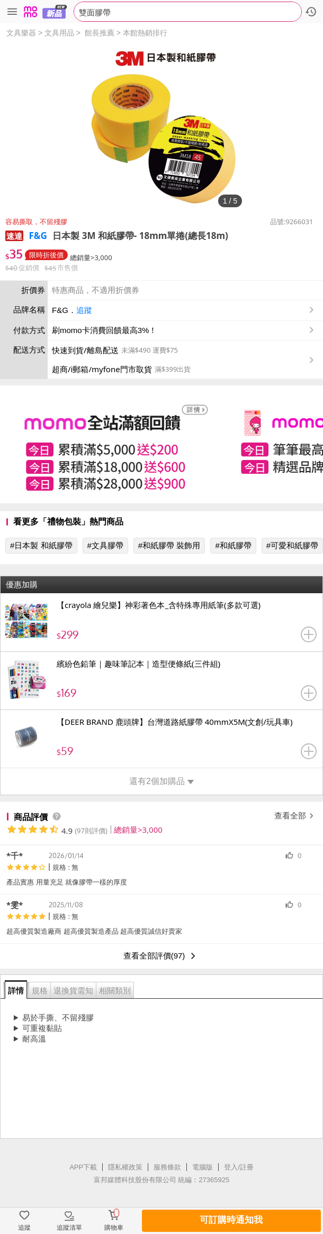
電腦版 (202, 1167)
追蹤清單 (69, 1227)
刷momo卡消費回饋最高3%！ (104, 330)
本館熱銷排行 (145, 33)
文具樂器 (21, 33)
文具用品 (59, 33)
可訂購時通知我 (231, 1220)
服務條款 (167, 1167)
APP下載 (83, 1167)
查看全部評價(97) (161, 956)
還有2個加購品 (161, 781)
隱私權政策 (125, 1167)
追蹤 (84, 310)
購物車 (113, 1227)
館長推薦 (99, 33)
